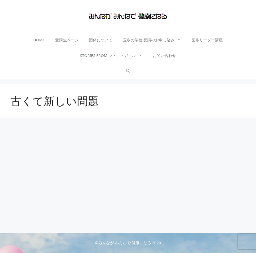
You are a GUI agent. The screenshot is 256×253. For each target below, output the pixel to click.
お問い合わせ (164, 55)
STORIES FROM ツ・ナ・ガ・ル (113, 55)
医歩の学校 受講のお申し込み (154, 40)
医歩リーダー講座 (207, 39)
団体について (100, 39)
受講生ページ (67, 39)
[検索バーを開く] (128, 71)
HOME (39, 39)
